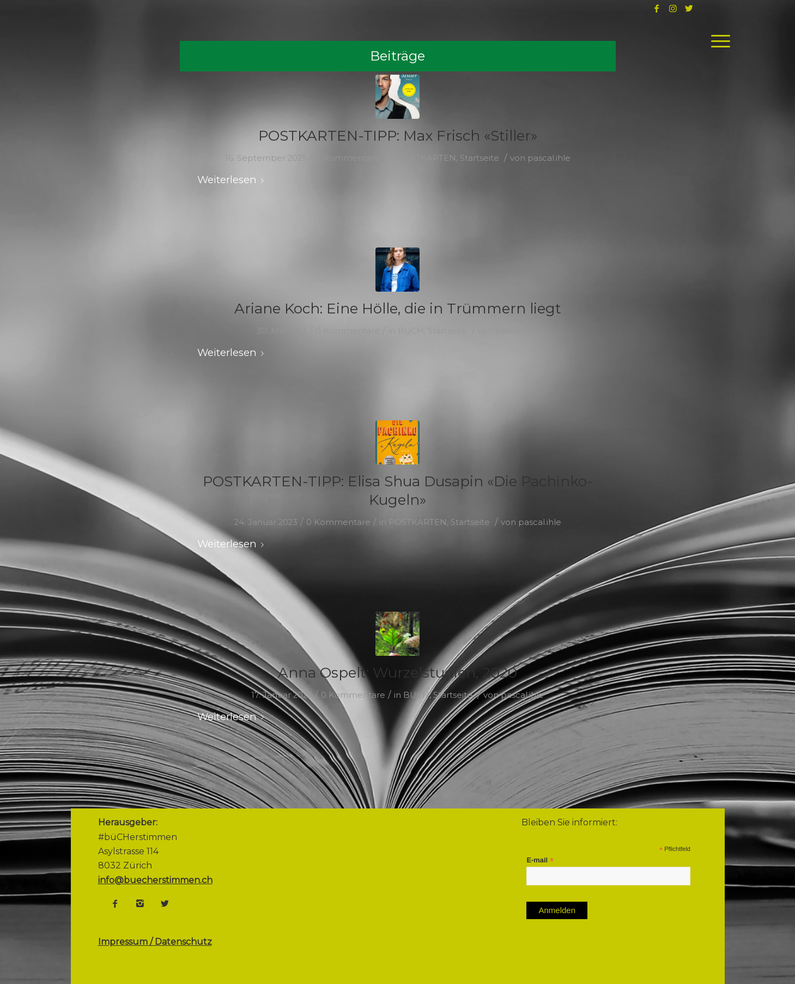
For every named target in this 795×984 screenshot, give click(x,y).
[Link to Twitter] (689, 8)
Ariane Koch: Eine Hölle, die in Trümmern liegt (397, 308)
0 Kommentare (347, 158)
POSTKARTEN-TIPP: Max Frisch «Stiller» (397, 135)
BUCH (411, 331)
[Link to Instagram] (673, 8)
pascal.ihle (549, 158)
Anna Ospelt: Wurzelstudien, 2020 (397, 672)
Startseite (479, 158)
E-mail (540, 860)
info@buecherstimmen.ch (155, 880)
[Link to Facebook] (656, 8)
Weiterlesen (232, 179)
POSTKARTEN (427, 158)
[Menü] (717, 40)
